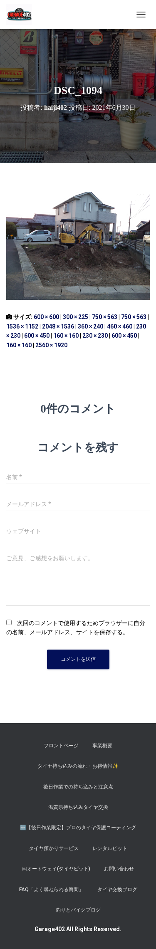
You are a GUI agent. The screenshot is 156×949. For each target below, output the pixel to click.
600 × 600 (46, 317)
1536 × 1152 (22, 326)
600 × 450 (37, 335)
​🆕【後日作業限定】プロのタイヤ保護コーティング (78, 827)
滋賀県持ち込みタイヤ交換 (78, 807)
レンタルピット (109, 848)
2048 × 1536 (58, 326)
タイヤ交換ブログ (117, 889)
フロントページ (61, 746)
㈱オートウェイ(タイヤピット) (56, 869)
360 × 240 (90, 326)
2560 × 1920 (51, 345)
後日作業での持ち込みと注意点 (78, 787)
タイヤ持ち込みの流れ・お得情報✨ (78, 766)
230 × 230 (95, 335)
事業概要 (102, 746)
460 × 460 (119, 326)
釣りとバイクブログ (78, 910)
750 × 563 (104, 317)
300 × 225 (75, 317)
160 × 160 (66, 335)
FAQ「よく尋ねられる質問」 (51, 889)
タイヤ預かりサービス (54, 848)
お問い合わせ (119, 869)
